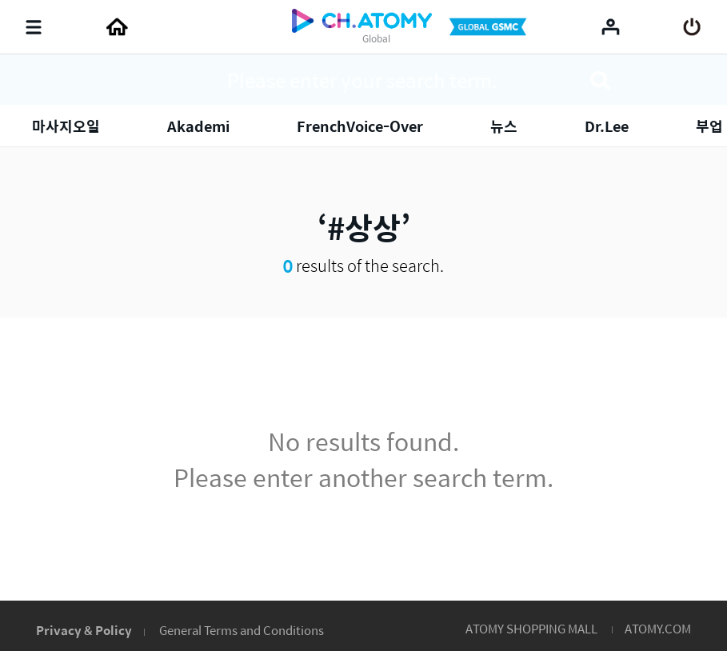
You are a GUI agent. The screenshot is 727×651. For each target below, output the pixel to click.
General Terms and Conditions (241, 630)
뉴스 (503, 126)
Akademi (198, 126)
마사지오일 (66, 126)
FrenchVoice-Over (360, 126)
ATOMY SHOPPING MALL (531, 628)
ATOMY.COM (658, 628)
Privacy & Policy (84, 630)
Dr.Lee (607, 126)
